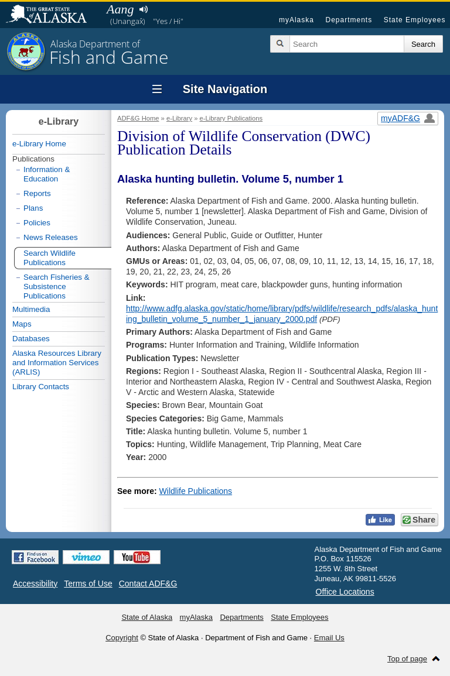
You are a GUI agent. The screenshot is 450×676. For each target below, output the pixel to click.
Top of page (407, 658)
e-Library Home (39, 143)
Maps (22, 324)
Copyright (121, 637)
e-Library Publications (231, 118)
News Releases (50, 237)
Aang (120, 9)
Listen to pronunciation (143, 9)
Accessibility (35, 583)
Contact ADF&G (148, 583)
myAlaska (296, 20)
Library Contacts (40, 386)
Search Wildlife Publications (49, 258)
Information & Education (46, 174)
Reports (37, 193)
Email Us (329, 637)
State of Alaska (52, 15)
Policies (36, 222)
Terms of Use (88, 583)
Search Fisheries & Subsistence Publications (56, 286)
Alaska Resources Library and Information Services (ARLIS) (56, 362)
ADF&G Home (138, 118)
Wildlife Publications (196, 491)
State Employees (415, 20)
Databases (31, 338)
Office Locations (345, 591)
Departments (348, 20)
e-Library (179, 118)
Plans (33, 208)
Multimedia (31, 309)
